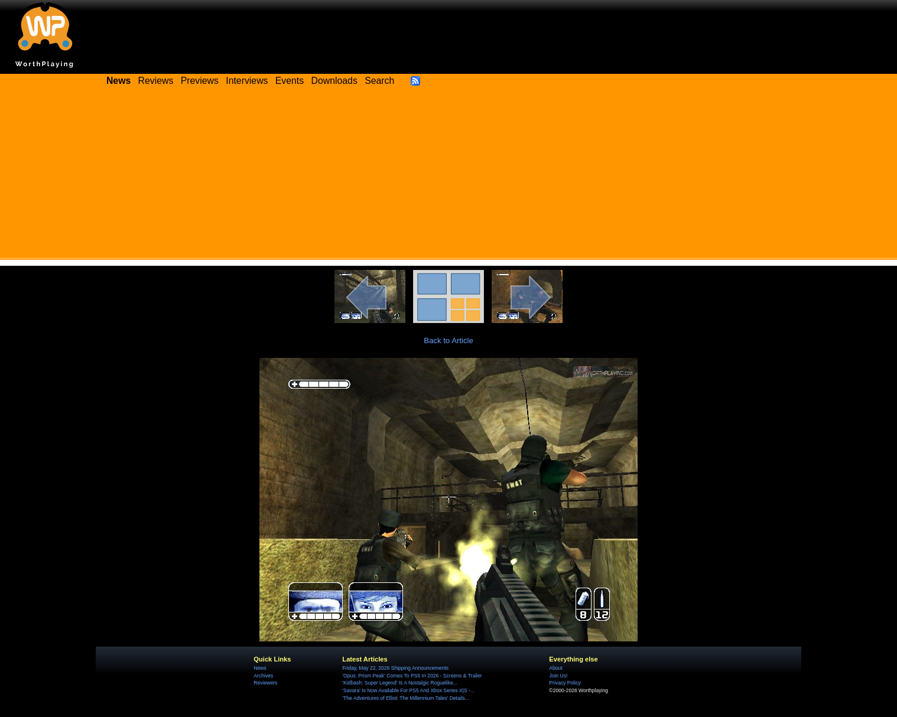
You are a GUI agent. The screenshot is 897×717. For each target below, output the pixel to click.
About (555, 668)
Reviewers (265, 683)
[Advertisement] (448, 177)
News (260, 668)
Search (379, 81)
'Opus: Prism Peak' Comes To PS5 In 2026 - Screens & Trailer (412, 676)
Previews (200, 81)
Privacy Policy (564, 683)
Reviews (156, 81)
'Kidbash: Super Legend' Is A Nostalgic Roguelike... (399, 683)
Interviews (247, 81)
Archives (263, 676)
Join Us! (558, 676)
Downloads (334, 81)
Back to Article (448, 340)
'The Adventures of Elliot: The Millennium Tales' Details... (405, 698)
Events (289, 81)
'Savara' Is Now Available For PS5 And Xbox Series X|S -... (408, 690)
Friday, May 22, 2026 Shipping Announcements (395, 668)
